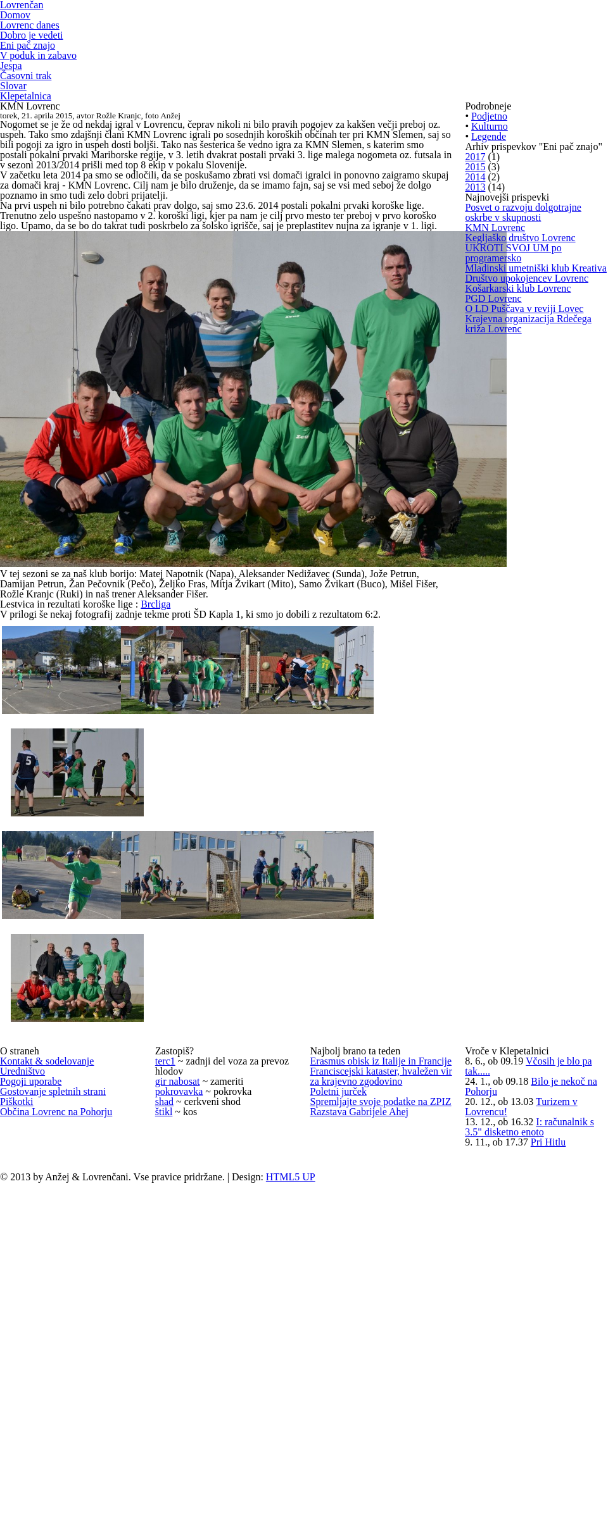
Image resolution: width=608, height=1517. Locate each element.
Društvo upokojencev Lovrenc (532, 622)
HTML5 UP (310, 1510)
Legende (490, 244)
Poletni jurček (340, 1374)
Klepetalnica (27, 150)
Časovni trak (27, 121)
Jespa (12, 107)
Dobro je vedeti (34, 65)
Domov (16, 36)
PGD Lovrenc (495, 674)
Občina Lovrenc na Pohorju (62, 1387)
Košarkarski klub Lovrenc (520, 648)
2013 (476, 369)
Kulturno (490, 218)
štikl (163, 1387)
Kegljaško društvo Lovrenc (523, 494)
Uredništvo (24, 1283)
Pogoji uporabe (34, 1309)
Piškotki (16, 1361)
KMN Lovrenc (496, 468)
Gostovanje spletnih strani (58, 1335)
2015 (476, 317)
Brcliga (163, 759)
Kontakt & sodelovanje (51, 1257)
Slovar (14, 135)
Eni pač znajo (30, 79)
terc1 (167, 1257)
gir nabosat (180, 1309)
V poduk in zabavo (41, 93)
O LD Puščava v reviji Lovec (526, 700)
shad (166, 1361)
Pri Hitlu (552, 1463)
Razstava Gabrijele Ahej (363, 1451)
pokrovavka (180, 1335)
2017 (476, 291)
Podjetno (491, 192)
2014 (476, 343)
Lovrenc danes (33, 51)
